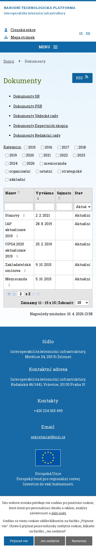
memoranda (55, 163)
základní (17, 179)
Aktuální (83, 215)
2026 (31, 163)
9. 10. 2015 (43, 264)
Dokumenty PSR (27, 106)
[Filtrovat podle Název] (18, 206)
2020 (30, 155)
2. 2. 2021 (43, 215)
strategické (72, 171)
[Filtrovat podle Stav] (83, 206)
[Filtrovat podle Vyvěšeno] (44, 206)
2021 (47, 155)
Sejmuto (64, 193)
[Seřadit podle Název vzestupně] (19, 191)
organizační (20, 171)
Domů (8, 61)
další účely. (59, 513)
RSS (82, 77)
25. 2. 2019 (44, 244)
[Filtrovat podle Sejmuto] (64, 206)
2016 (48, 147)
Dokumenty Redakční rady (36, 135)
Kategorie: (12, 147)
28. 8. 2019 (44, 223)
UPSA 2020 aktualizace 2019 (15, 250)
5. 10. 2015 (43, 279)
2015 (32, 147)
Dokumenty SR (26, 96)
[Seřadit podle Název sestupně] (19, 193)
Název (10, 193)
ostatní (46, 171)
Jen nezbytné (49, 541)
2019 (13, 155)
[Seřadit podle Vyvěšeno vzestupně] (38, 197)
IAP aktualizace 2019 (15, 229)
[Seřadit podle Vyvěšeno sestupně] (38, 199)
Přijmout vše (19, 541)
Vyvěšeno (44, 193)
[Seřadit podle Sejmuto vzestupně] (59, 197)
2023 (81, 155)
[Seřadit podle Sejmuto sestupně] (59, 199)
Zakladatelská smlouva (18, 267)
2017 (65, 147)
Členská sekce (20, 29)
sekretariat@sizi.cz (48, 437)
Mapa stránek (19, 37)
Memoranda (16, 282)
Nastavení (79, 541)
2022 (64, 155)
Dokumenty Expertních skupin (40, 125)
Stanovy (15, 215)
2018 (82, 147)
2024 (13, 163)
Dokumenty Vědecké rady (35, 115)
